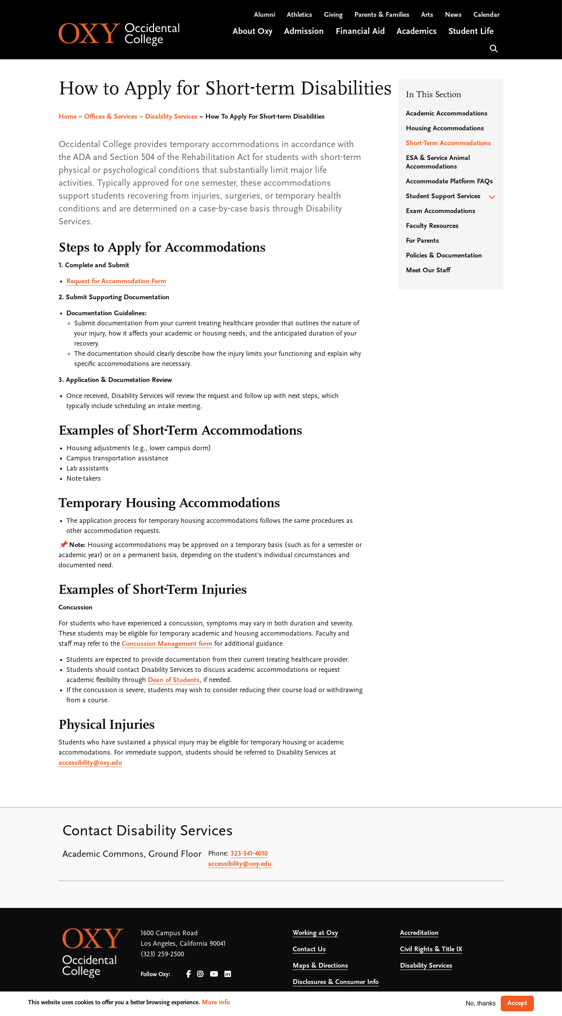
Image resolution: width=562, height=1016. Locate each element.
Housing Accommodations (445, 128)
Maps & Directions (320, 966)
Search (493, 48)
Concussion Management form (167, 644)
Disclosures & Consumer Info (336, 982)
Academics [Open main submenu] (417, 32)
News (453, 16)
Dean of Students (173, 680)
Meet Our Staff (428, 270)
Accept (517, 1003)
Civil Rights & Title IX (431, 949)
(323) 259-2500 (162, 954)
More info (216, 1002)
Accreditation (419, 933)
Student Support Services (443, 196)
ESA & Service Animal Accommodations (438, 163)
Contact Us (309, 949)
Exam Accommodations (440, 211)
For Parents (422, 241)
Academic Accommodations (446, 113)
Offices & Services (110, 117)
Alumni (264, 16)
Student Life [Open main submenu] (471, 32)
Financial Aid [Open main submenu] (360, 32)
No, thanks (481, 1003)
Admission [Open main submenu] (304, 32)
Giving (333, 16)
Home (67, 117)
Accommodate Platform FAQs (449, 181)
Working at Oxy (315, 933)
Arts (427, 16)
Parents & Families (381, 16)
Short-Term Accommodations (448, 143)
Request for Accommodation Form (116, 281)
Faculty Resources (432, 226)
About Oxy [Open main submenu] (252, 32)
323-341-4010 (249, 854)
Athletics (299, 16)
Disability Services (171, 117)
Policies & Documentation (444, 255)
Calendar (486, 16)
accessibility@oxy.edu (90, 763)
